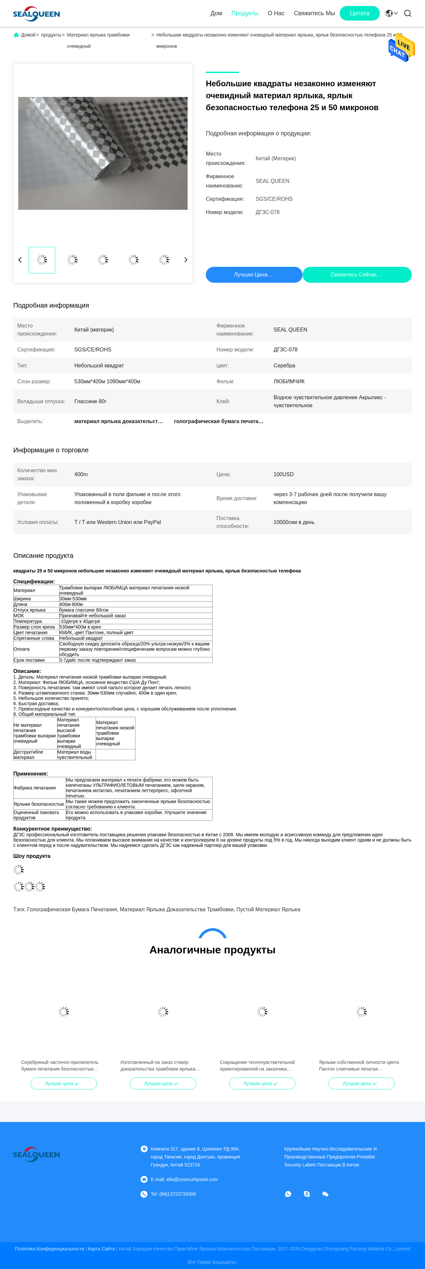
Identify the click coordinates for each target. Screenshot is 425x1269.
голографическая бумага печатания (72, 909)
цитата (360, 13)
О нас (276, 13)
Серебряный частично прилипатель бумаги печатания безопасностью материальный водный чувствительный (59, 1066)
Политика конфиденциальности (49, 1248)
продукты (51, 34)
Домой (28, 34)
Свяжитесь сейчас (354, 274)
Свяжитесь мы (314, 13)
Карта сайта (101, 1248)
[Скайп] (311, 1194)
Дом (216, 13)
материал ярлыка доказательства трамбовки (176, 909)
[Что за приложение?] (292, 1194)
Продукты (244, 13)
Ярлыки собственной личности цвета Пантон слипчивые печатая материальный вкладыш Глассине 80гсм (359, 1066)
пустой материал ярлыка (268, 909)
